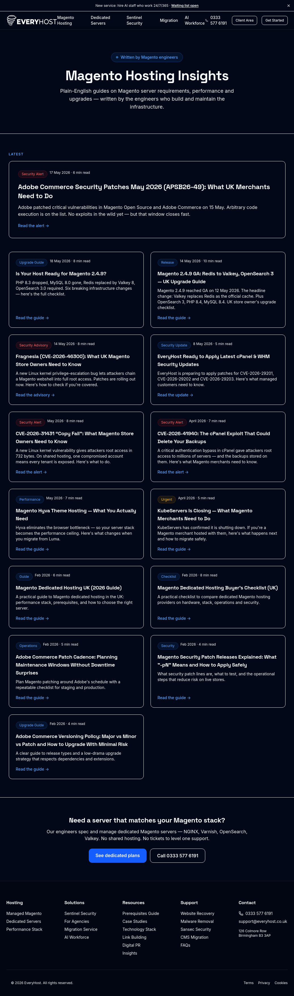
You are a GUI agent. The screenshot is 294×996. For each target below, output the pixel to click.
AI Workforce (195, 20)
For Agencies (76, 921)
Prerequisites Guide (140, 913)
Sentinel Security (134, 20)
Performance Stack (25, 929)
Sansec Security (196, 929)
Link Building (134, 937)
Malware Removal (197, 921)
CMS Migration (194, 937)
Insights (129, 953)
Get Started (274, 20)
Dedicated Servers (100, 20)
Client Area (244, 20)
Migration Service (80, 929)
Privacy (264, 983)
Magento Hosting (65, 20)
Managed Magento (24, 913)
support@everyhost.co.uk (263, 921)
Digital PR (131, 945)
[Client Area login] (244, 20)
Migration (169, 20)
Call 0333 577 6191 (177, 855)
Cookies (281, 983)
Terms (248, 983)
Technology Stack (139, 929)
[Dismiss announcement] (289, 6)
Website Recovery (197, 913)
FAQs (185, 945)
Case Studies (134, 921)
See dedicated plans (118, 855)
